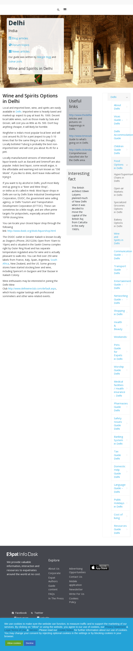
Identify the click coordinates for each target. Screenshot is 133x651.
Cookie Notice (66, 630)
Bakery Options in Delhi (118, 223)
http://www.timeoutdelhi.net (84, 135)
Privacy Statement (115, 627)
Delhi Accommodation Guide (122, 134)
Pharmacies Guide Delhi (121, 407)
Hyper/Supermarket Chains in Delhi (122, 178)
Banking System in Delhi (118, 440)
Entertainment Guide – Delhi (122, 284)
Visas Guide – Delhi (118, 120)
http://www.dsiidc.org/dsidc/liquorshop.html (31, 230)
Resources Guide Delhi (120, 529)
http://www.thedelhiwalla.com (85, 115)
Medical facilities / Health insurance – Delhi (119, 388)
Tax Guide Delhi (117, 455)
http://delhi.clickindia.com (83, 149)
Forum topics (19, 45)
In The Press (56, 598)
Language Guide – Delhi (120, 488)
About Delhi (117, 106)
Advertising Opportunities (77, 570)
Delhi (18, 111)
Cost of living (118, 516)
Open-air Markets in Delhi (119, 192)
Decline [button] (29, 643)
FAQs (51, 594)
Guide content (52, 587)
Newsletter (76, 589)
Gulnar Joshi (15, 61)
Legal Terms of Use (15, 630)
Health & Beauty (118, 325)
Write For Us (76, 594)
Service (33, 630)
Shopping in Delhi (119, 312)
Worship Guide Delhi (119, 370)
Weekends (120, 336)
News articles (19, 51)
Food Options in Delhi (118, 164)
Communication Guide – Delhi (122, 254)
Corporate (54, 573)
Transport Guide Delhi (120, 269)
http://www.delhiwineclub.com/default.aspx (32, 288)
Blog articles (18, 38)
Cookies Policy (73, 600)
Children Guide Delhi (118, 149)
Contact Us (75, 576)
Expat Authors (53, 579)
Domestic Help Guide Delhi (119, 472)
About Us (53, 568)
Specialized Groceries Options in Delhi (120, 207)
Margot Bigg (44, 57)
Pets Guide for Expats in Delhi (118, 352)
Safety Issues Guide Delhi (118, 423)
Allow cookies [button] (14, 643)
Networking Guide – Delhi (121, 299)
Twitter (38, 612)
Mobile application (75, 583)
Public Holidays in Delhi (119, 503)
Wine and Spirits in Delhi (118, 238)
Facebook (21, 612)
